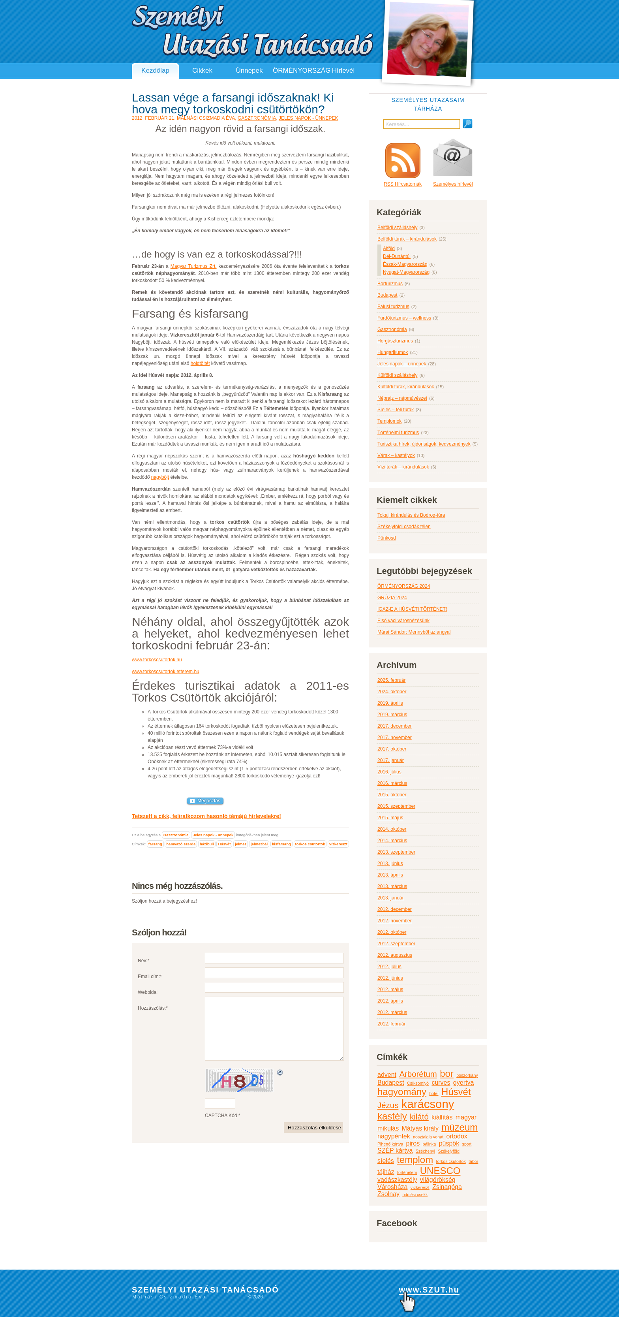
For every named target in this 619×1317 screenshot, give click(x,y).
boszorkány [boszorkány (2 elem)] (467, 1075)
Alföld (389, 248)
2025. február (391, 680)
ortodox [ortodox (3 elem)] (456, 1136)
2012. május (390, 989)
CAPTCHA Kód (221, 1127)
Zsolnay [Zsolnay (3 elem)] (388, 1194)
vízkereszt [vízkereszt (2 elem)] (420, 1187)
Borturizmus (390, 283)
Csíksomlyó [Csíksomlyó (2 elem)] (418, 1083)
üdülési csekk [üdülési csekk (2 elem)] (415, 1194)
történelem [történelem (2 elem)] (407, 1172)
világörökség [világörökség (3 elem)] (438, 1179)
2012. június (390, 978)
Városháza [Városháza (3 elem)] (392, 1186)
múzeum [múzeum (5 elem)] (459, 1127)
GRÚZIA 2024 (392, 597)
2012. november (394, 921)
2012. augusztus (394, 955)
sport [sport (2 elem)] (467, 1144)
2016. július (389, 772)
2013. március (392, 886)
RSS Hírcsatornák (403, 165)
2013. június (390, 863)
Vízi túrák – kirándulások (403, 467)
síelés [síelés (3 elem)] (385, 1160)
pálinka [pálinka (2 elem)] (429, 1144)
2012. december (394, 909)
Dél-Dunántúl (397, 256)
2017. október (391, 749)
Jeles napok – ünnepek (401, 364)
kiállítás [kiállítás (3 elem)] (441, 1117)
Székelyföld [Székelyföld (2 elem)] (449, 1151)
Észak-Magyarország (405, 264)
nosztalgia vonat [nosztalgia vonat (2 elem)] (428, 1137)
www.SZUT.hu (429, 1289)
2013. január (390, 898)
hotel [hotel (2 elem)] (433, 1093)
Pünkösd (386, 538)
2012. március (392, 1012)
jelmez (240, 844)
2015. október (391, 795)
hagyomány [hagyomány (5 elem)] (401, 1091)
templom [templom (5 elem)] (415, 1159)
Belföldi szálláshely (397, 227)
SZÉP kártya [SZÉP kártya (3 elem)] (395, 1150)
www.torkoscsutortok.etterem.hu (165, 671)
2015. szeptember (396, 806)
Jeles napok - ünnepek (308, 118)
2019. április (390, 703)
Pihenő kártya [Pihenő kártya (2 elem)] (390, 1144)
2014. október (391, 829)
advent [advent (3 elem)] (386, 1074)
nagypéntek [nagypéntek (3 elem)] (393, 1136)
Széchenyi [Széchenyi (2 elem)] (425, 1151)
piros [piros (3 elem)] (413, 1143)
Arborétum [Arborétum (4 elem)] (418, 1073)
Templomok (389, 421)
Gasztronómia (257, 118)
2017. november (394, 737)
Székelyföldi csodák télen (404, 526)
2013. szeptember (396, 852)
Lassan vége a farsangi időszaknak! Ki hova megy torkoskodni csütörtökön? (233, 103)
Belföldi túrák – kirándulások (407, 239)
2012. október (391, 932)
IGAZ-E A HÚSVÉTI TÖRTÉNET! (412, 609)
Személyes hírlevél (453, 162)
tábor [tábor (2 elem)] (473, 1161)
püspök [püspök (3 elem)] (449, 1143)
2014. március (392, 840)
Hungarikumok (392, 352)
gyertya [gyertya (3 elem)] (463, 1082)
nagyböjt (160, 477)
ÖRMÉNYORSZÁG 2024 (403, 586)
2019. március (392, 714)
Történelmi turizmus (398, 432)
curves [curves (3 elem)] (440, 1082)
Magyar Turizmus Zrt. (194, 266)
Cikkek (202, 70)
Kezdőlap (155, 70)
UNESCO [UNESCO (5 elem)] (440, 1170)
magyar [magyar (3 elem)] (466, 1117)
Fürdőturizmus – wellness (404, 318)
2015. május (390, 817)
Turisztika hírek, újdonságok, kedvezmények (424, 444)
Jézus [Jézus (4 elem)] (387, 1105)
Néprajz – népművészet (402, 398)
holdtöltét (200, 363)
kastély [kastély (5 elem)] (392, 1116)
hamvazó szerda (180, 844)
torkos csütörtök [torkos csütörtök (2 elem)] (451, 1161)
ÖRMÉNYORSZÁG (296, 70)
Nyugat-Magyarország (406, 272)
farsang (155, 844)
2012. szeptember (396, 943)
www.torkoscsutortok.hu (157, 659)
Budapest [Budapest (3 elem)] (390, 1082)
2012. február (391, 1024)
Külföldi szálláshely (397, 375)
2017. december (394, 726)
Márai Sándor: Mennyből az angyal (413, 632)
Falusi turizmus (393, 306)
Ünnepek (249, 70)
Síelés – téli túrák (395, 409)
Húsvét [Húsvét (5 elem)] (456, 1091)
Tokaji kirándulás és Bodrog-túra (411, 515)
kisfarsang (281, 844)
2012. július (389, 966)
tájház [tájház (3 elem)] (385, 1171)
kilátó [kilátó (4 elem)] (419, 1116)
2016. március (392, 783)
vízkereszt (338, 844)
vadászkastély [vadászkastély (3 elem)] (397, 1179)
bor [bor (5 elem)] (447, 1073)
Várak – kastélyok (396, 455)
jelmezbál (259, 844)
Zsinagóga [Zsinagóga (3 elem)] (447, 1186)
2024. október (391, 691)
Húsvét (224, 844)
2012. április (390, 1001)
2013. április (390, 875)
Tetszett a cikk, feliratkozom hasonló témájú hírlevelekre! (206, 816)
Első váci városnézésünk (403, 620)
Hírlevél (343, 70)
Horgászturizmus (395, 341)
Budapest (387, 295)
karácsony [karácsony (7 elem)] (427, 1103)
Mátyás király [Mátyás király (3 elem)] (420, 1128)
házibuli (207, 844)
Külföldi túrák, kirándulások (405, 386)
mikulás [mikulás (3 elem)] (388, 1128)
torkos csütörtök (310, 844)
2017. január (390, 760)
